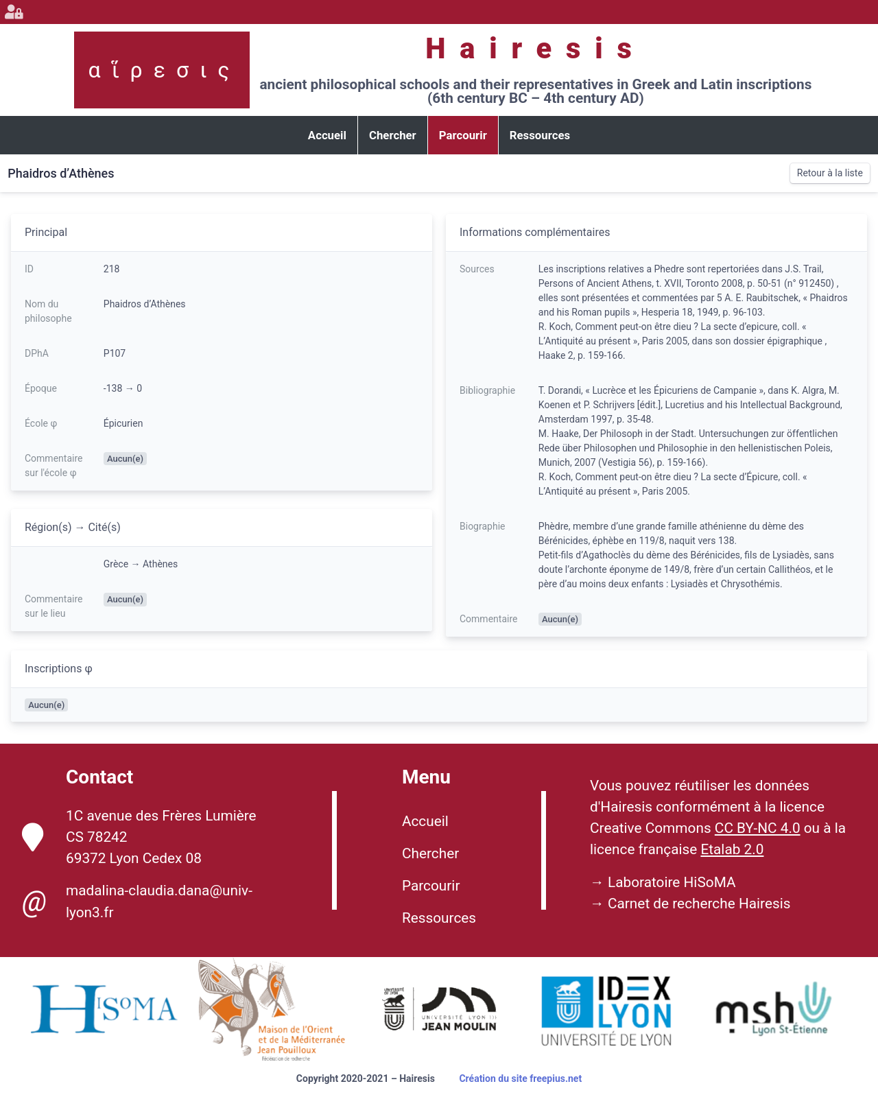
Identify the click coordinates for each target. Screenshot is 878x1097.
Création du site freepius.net (520, 1078)
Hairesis (535, 48)
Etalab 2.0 (731, 849)
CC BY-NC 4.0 (757, 828)
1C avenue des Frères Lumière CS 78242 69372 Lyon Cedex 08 (139, 836)
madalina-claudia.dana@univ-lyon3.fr (137, 901)
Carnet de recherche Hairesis (699, 903)
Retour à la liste (830, 172)
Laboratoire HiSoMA (672, 882)
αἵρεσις (164, 70)
